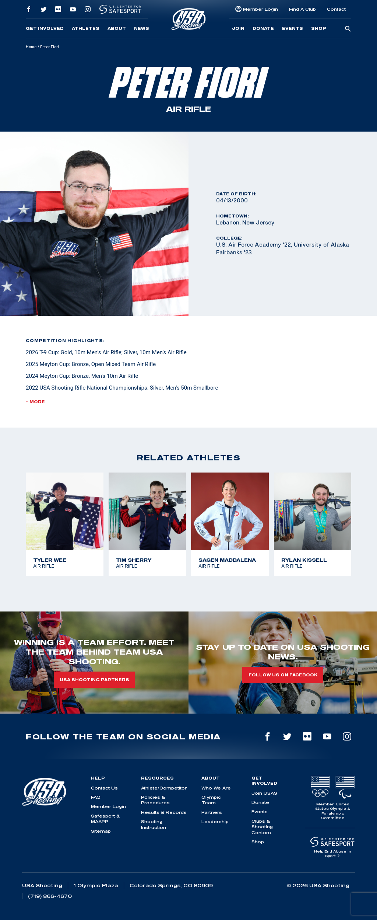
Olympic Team (211, 800)
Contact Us (104, 787)
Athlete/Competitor (164, 787)
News (141, 28)
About (117, 28)
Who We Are (216, 787)
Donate (263, 28)
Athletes (85, 28)
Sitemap (101, 831)
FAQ (96, 797)
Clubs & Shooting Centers (262, 827)
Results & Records (164, 812)
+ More (35, 402)
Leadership (215, 821)
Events (292, 28)
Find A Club (302, 9)
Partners (211, 812)
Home (31, 47)
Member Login (260, 9)
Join (238, 28)
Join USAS (264, 793)
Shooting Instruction (153, 824)
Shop (318, 28)
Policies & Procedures (155, 800)
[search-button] (348, 29)
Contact (336, 9)
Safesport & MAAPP (105, 818)
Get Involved (45, 28)
